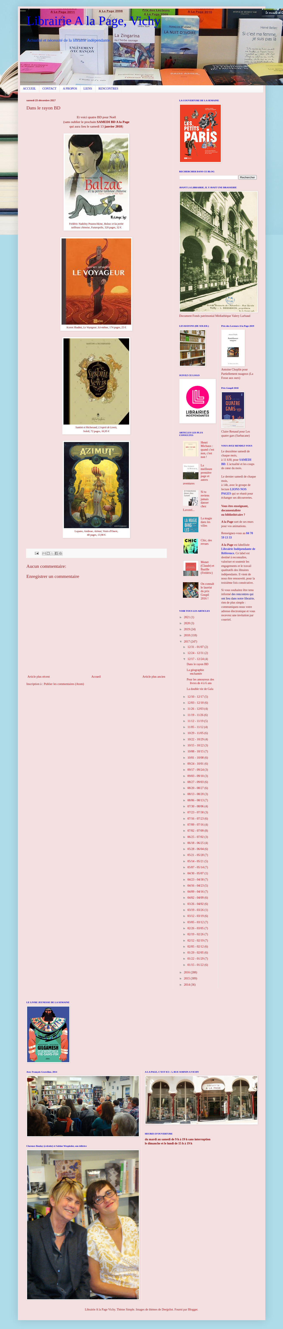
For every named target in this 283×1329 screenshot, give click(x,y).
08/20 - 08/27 (195, 788)
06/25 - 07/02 (195, 837)
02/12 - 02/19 (195, 940)
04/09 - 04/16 (195, 891)
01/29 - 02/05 (195, 952)
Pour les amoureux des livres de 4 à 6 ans (200, 681)
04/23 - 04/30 (195, 879)
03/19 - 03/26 (195, 910)
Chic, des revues (206, 542)
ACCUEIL (29, 88)
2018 (187, 635)
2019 (187, 629)
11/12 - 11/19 (195, 721)
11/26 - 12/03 (195, 708)
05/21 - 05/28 (195, 855)
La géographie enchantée (195, 671)
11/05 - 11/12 (195, 727)
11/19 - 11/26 (195, 715)
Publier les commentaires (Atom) (64, 684)
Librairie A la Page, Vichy (93, 21)
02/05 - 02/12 (195, 946)
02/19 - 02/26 (195, 934)
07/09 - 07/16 (195, 824)
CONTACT (49, 88)
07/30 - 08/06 (195, 806)
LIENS (88, 88)
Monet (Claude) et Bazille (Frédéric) (207, 567)
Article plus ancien (153, 676)
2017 (187, 641)
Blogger (192, 1309)
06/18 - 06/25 (195, 843)
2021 (187, 617)
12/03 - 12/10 (195, 702)
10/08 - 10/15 (195, 751)
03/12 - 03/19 (195, 916)
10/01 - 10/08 (195, 757)
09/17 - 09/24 (195, 769)
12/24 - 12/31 (195, 653)
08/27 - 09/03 (195, 782)
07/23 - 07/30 (195, 812)
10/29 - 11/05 (195, 733)
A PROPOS (70, 88)
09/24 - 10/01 (195, 763)
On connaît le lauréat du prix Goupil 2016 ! (207, 591)
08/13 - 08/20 (195, 794)
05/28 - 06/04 (195, 849)
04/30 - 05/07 (195, 873)
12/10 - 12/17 (195, 696)
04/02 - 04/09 (195, 897)
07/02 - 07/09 (195, 830)
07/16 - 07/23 (195, 818)
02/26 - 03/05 (195, 928)
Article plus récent (39, 676)
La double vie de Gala (200, 689)
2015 (187, 978)
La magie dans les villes (206, 522)
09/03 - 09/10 (195, 776)
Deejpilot (167, 1309)
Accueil (96, 676)
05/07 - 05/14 (195, 867)
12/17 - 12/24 (195, 659)
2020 (187, 623)
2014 (187, 984)
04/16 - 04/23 (195, 885)
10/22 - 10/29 (195, 739)
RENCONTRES (108, 88)
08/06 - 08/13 (195, 800)
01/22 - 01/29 (195, 958)
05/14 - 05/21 (195, 861)
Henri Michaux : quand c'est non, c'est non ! (207, 450)
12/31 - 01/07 (195, 647)
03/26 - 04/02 (195, 904)
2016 (187, 972)
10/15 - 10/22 (195, 745)
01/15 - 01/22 (195, 964)
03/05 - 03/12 (195, 922)
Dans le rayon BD (197, 664)
